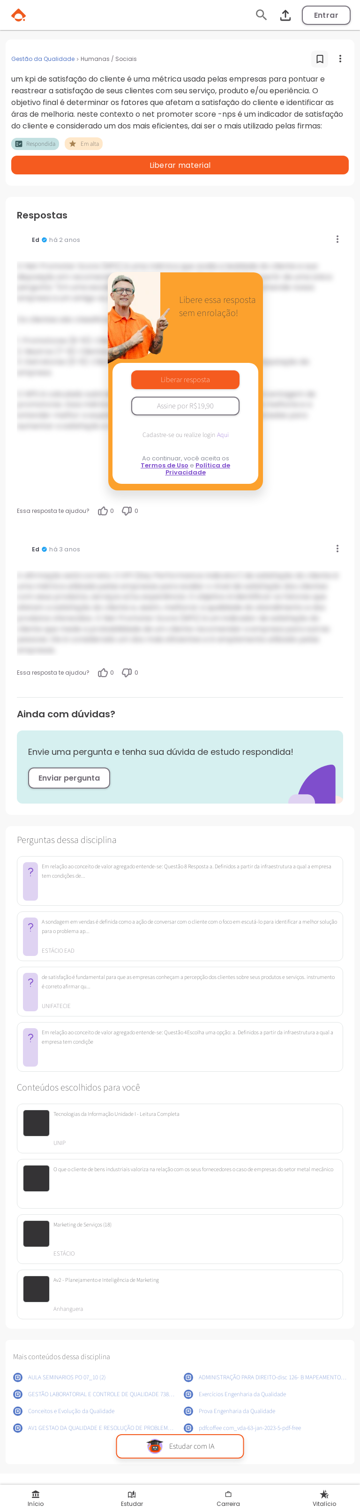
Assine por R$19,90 (185, 406)
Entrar (326, 15)
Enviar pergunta (69, 778)
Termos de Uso (164, 465)
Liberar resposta (185, 380)
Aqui (223, 435)
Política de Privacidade (198, 469)
